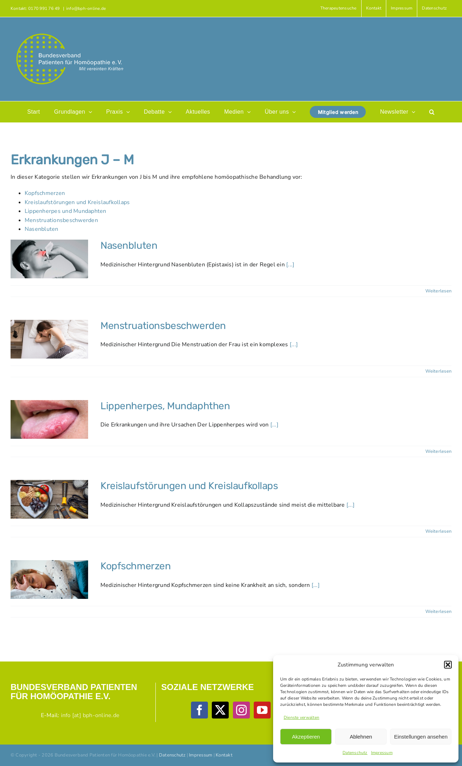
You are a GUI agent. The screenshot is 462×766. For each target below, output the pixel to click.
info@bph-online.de (86, 8)
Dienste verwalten (301, 717)
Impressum (382, 752)
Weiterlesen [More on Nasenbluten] (438, 291)
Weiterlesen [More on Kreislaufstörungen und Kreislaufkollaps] (438, 531)
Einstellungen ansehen (421, 737)
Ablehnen (361, 737)
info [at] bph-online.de (90, 715)
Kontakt (224, 755)
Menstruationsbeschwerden (61, 220)
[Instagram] (241, 710)
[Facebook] (199, 710)
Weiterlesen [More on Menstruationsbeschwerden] (438, 371)
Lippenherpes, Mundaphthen (165, 406)
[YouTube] (262, 710)
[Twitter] (220, 710)
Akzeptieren (306, 737)
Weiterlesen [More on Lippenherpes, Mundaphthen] (438, 451)
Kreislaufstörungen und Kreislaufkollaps (77, 202)
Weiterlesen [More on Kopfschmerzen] (438, 611)
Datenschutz (355, 752)
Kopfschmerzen (45, 193)
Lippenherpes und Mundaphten (65, 211)
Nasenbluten (41, 229)
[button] (447, 664)
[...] (290, 264)
